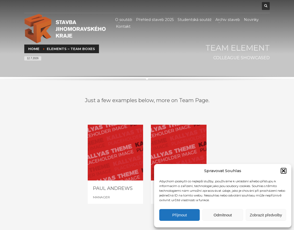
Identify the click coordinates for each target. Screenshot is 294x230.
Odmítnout (223, 215)
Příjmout (179, 215)
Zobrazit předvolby (266, 215)
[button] (283, 170)
